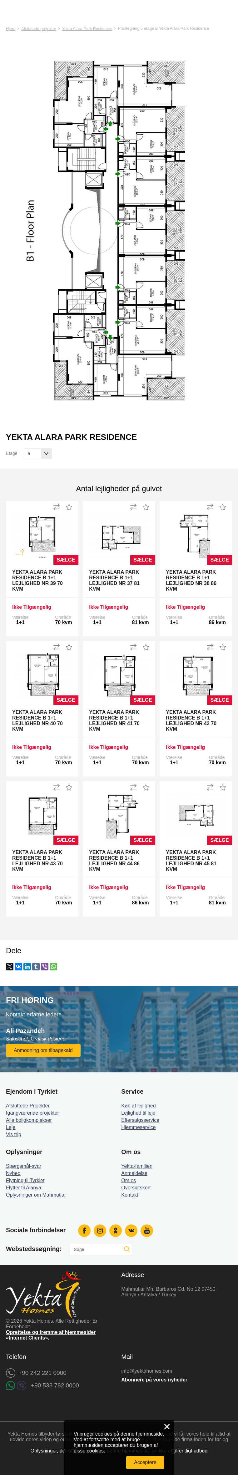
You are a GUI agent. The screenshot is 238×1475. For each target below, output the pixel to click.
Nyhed (13, 1173)
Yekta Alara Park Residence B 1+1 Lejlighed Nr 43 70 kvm (37, 861)
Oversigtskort (136, 1187)
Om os (128, 1180)
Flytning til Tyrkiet (25, 1180)
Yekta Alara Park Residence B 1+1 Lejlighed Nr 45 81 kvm (191, 861)
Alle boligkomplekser (29, 1120)
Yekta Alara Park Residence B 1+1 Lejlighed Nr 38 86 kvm (191, 580)
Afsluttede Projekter (28, 1105)
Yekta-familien (136, 1166)
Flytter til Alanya (23, 1187)
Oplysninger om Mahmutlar (36, 1195)
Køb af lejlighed (138, 1105)
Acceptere (145, 1462)
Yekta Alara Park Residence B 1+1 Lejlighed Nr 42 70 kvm (191, 721)
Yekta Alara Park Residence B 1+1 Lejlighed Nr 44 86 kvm (114, 861)
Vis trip (13, 1134)
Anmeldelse (134, 1173)
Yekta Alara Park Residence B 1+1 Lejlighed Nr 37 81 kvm (114, 580)
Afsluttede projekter (38, 28)
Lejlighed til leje (138, 1113)
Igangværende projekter (32, 1113)
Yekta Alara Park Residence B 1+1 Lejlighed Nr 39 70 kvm (37, 580)
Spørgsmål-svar (23, 1166)
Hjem (10, 28)
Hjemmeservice (138, 1127)
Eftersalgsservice (140, 1120)
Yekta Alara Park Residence (87, 28)
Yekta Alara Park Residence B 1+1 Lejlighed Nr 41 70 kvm (114, 721)
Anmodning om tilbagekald (43, 1050)
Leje (10, 1127)
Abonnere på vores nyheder (154, 1379)
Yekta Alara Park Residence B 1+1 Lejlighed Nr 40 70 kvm (37, 721)
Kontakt (129, 1195)
